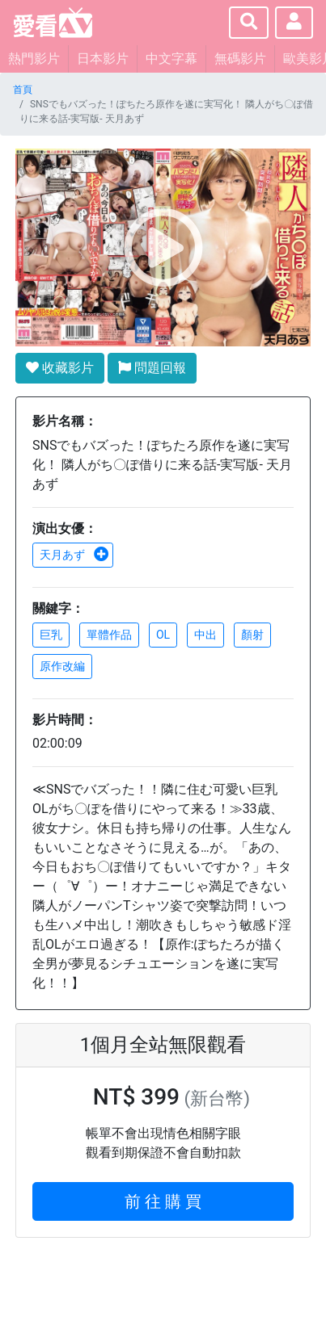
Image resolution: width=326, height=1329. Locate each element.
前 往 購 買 (163, 1201)
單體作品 (109, 634)
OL (163, 634)
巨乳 (51, 634)
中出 (205, 634)
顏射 (252, 634)
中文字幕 (171, 58)
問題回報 (152, 367)
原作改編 (62, 666)
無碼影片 (240, 58)
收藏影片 (60, 367)
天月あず (74, 554)
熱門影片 (34, 58)
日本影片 (103, 58)
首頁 (22, 89)
